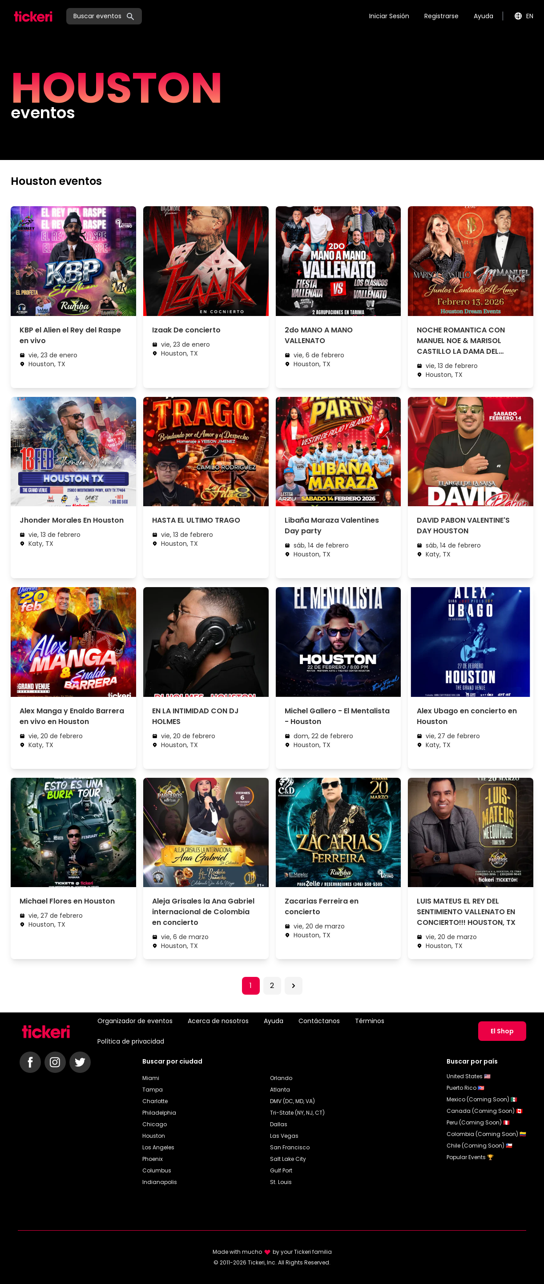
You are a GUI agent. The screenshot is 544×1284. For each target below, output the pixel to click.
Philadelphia (159, 1112)
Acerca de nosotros (218, 1020)
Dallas (278, 1124)
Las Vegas (284, 1136)
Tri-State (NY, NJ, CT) (297, 1112)
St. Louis (281, 1182)
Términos (369, 1020)
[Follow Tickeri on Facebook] (30, 1062)
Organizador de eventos (135, 1020)
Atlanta (280, 1089)
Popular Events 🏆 (470, 1157)
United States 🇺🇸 (469, 1076)
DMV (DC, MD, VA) (292, 1101)
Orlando (281, 1078)
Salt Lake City (288, 1159)
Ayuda (483, 16)
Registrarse (441, 16)
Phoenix (152, 1159)
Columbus (156, 1170)
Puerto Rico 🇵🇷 (465, 1088)
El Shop (502, 1031)
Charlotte (155, 1101)
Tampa (152, 1089)
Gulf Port (281, 1170)
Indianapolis (159, 1182)
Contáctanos (319, 1020)
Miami (150, 1078)
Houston (153, 1136)
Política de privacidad (130, 1041)
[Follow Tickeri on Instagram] (55, 1062)
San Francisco (290, 1147)
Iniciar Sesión (389, 16)
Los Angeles (158, 1147)
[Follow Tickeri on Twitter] (80, 1062)
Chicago (154, 1124)
